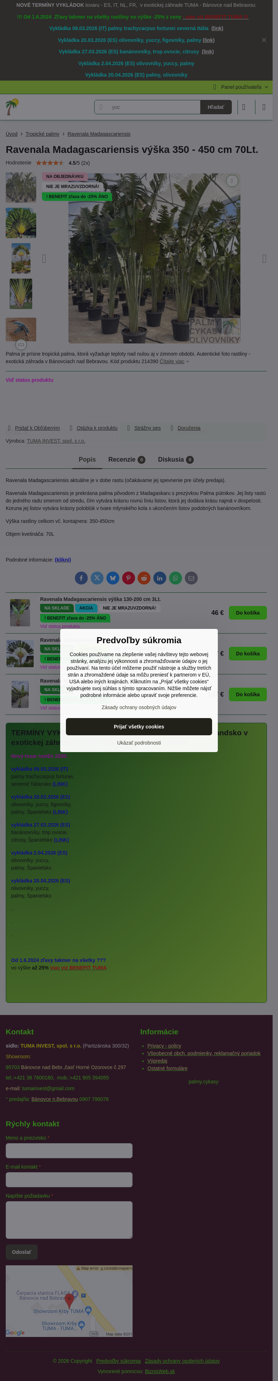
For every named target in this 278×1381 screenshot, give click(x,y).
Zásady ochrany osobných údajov (139, 707)
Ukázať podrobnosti (139, 743)
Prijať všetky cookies (139, 727)
